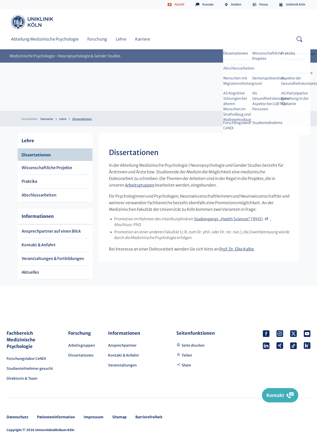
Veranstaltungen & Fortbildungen (53, 258)
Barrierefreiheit (148, 417)
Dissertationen (36, 154)
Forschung (97, 39)
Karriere (142, 39)
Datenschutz (17, 417)
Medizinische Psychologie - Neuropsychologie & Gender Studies (64, 56)
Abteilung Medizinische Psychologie (45, 39)
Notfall (179, 4)
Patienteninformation (56, 417)
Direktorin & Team (22, 378)
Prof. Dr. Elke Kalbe (236, 249)
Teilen (187, 355)
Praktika (29, 181)
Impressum (93, 417)
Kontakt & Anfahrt (39, 244)
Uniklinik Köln (295, 4)
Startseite (46, 119)
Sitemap (119, 417)
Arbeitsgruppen (139, 185)
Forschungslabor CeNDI (26, 358)
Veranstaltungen (122, 365)
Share (186, 365)
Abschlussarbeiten (39, 195)
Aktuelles (30, 272)
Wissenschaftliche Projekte (47, 167)
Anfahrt (236, 4)
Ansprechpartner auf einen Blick (51, 231)
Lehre (121, 39)
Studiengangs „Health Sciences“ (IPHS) (228, 219)
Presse (263, 4)
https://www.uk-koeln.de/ (33, 22)
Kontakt (208, 4)
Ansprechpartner (122, 345)
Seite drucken (193, 345)
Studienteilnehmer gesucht (30, 368)
